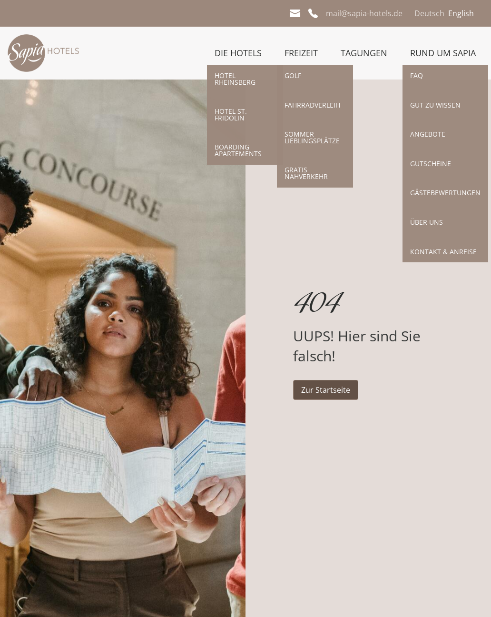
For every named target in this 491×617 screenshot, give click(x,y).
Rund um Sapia (443, 53)
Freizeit (301, 53)
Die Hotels (238, 53)
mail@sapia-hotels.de (364, 13)
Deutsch (429, 13)
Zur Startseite (325, 390)
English (461, 13)
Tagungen (364, 53)
